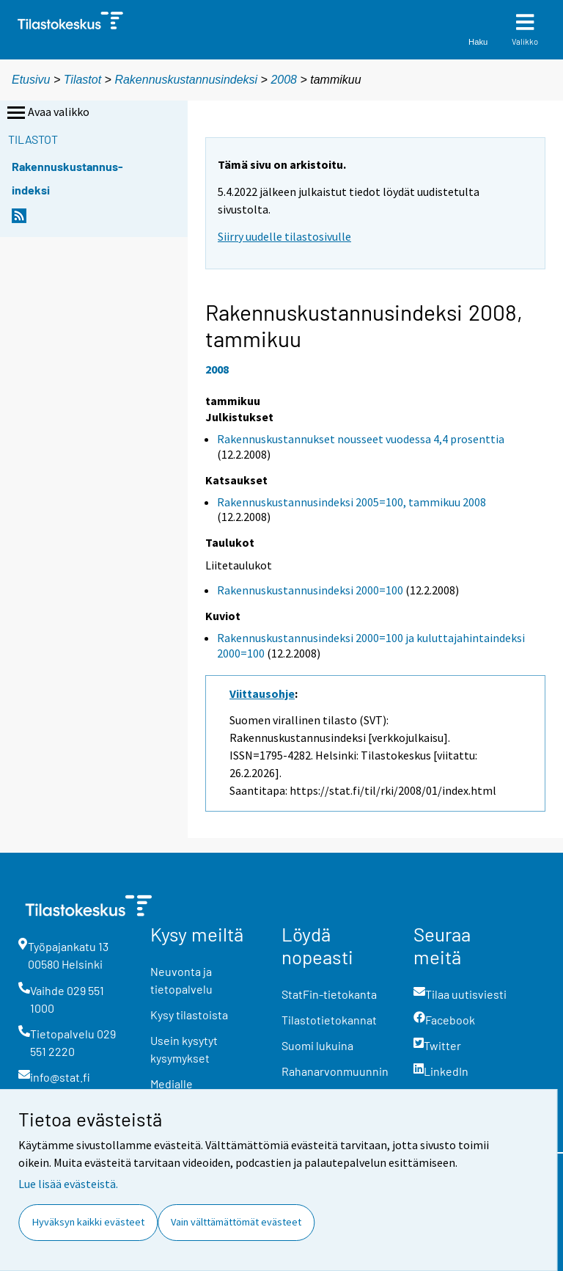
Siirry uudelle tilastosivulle (284, 236)
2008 (284, 79)
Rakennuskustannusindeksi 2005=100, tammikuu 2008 (351, 502)
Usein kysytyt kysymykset (184, 1049)
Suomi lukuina (317, 1045)
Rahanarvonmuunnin (335, 1071)
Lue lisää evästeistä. (68, 1183)
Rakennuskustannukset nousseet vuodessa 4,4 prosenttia (360, 438)
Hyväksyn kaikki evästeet (88, 1221)
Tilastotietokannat (329, 1020)
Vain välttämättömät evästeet (236, 1221)
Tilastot (82, 79)
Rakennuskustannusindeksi (185, 79)
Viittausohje (262, 693)
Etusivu (31, 79)
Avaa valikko (46, 113)
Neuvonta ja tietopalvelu (181, 980)
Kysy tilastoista (189, 1014)
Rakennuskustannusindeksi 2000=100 (310, 590)
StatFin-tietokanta (329, 994)
